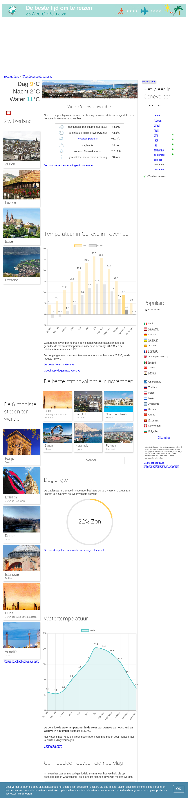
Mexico (152, 362)
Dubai (48, 411)
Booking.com (149, 81)
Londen (11, 497)
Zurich (10, 164)
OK (178, 789)
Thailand (153, 387)
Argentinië (153, 403)
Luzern (10, 203)
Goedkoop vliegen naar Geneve (62, 370)
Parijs (9, 458)
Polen (151, 392)
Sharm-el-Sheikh (116, 414)
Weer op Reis (11, 76)
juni (156, 140)
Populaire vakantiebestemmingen (21, 661)
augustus (159, 149)
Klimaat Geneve (53, 745)
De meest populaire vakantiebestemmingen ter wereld (74, 550)
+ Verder (89, 460)
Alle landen (164, 437)
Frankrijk (9, 462)
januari (157, 115)
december (159, 169)
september (159, 154)
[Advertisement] (94, 46)
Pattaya (111, 445)
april (156, 130)
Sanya (49, 445)
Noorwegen (154, 425)
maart (157, 125)
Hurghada (81, 445)
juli (155, 145)
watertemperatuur (88, 138)
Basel (9, 241)
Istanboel (12, 574)
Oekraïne (153, 340)
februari (158, 120)
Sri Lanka (153, 420)
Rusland (152, 409)
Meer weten (25, 793)
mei (156, 135)
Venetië (11, 652)
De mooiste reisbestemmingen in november (68, 165)
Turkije (8, 578)
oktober (158, 159)
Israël (151, 398)
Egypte (152, 372)
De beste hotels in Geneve (59, 364)
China (151, 414)
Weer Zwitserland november (37, 76)
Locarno (11, 280)
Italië (7, 539)
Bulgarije (153, 431)
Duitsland (153, 334)
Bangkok (81, 414)
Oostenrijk (153, 329)
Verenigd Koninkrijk (15, 501)
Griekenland (154, 381)
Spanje (152, 345)
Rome (10, 536)
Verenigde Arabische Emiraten (21, 616)
